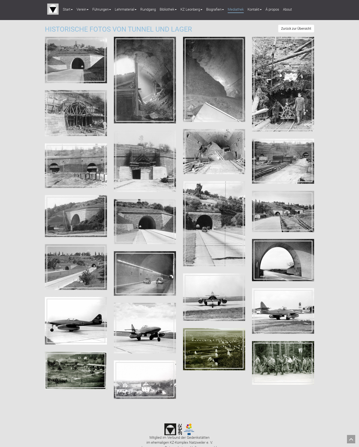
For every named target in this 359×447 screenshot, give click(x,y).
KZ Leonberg (191, 9)
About (287, 9)
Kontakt (255, 9)
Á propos (272, 9)
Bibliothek (168, 9)
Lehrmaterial (126, 9)
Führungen (101, 9)
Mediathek (236, 9)
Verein (83, 9)
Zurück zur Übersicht (296, 28)
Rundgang (148, 9)
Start (68, 9)
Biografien (215, 9)
